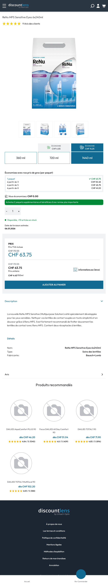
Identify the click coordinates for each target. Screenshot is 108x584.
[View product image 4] (80, 129)
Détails (11, 338)
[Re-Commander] (81, 574)
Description (54, 301)
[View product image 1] (27, 129)
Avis (54, 374)
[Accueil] (27, 577)
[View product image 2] (44, 129)
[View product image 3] (62, 129)
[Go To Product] (21, 408)
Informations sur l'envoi (86, 269)
